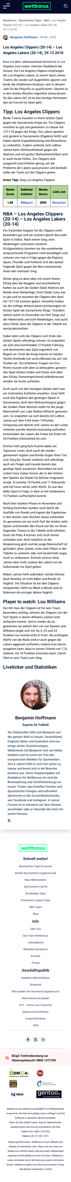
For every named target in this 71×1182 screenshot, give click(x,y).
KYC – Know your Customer (35, 1005)
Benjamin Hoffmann (24, 37)
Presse (36, 963)
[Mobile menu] (6, 6)
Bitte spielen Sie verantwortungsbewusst (35, 991)
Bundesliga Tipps (36, 893)
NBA (46, 20)
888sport (27, 202)
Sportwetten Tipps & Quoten (35, 866)
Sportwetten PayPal (35, 887)
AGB (35, 1025)
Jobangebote (35, 942)
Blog (35, 914)
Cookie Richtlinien (35, 1019)
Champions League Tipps (35, 900)
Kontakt (35, 956)
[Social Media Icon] (28, 1040)
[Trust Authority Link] (49, 1084)
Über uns (35, 929)
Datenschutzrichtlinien (35, 1012)
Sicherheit (35, 985)
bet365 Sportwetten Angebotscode (35, 873)
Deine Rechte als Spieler (35, 998)
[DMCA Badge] (22, 1073)
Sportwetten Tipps (30, 20)
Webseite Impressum (35, 949)
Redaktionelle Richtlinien (35, 978)
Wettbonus (9, 20)
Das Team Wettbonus (35, 936)
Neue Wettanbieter (35, 880)
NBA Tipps (35, 907)
